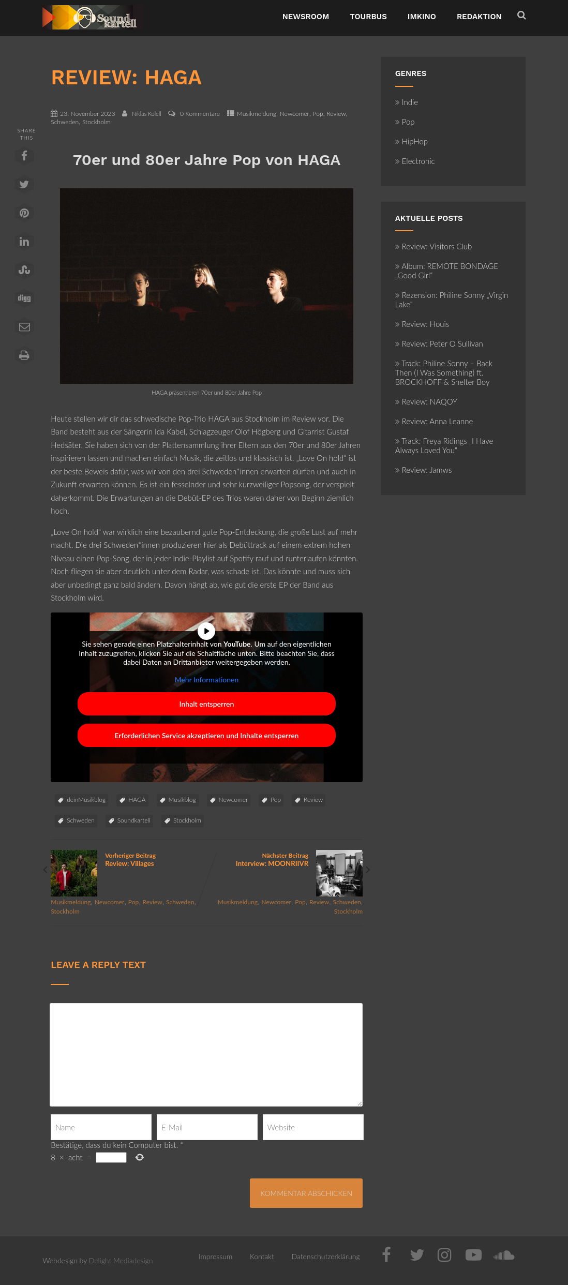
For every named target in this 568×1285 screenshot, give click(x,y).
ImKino (422, 16)
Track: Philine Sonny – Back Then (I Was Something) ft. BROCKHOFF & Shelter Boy (443, 372)
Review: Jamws (423, 469)
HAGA (136, 799)
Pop (318, 113)
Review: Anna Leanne (434, 421)
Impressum (215, 1256)
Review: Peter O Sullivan (439, 343)
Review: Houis (422, 323)
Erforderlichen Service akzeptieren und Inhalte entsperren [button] (207, 735)
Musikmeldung (256, 113)
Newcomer (294, 113)
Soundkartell (134, 820)
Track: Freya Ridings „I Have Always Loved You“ (444, 445)
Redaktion (479, 16)
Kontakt (262, 1256)
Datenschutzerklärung (326, 1256)
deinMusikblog (86, 799)
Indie (406, 102)
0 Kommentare (200, 113)
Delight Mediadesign (121, 1260)
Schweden (65, 122)
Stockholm (96, 122)
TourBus (368, 16)
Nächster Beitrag (285, 859)
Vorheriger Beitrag (128, 859)
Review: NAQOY (426, 401)
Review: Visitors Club (433, 246)
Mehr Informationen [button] (207, 679)
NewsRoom (306, 16)
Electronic (415, 161)
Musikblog (182, 799)
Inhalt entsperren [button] (207, 703)
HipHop (411, 141)
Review (336, 113)
